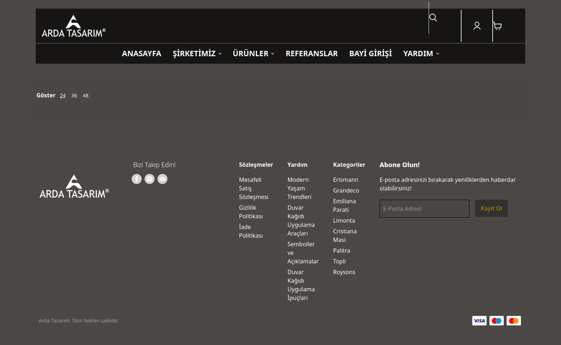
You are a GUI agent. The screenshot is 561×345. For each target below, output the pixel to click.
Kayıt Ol (491, 208)
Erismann (345, 180)
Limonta (344, 220)
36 (74, 95)
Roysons (344, 272)
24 (62, 95)
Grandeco (346, 190)
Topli (339, 261)
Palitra (341, 250)
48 (85, 95)
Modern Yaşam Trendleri (300, 188)
